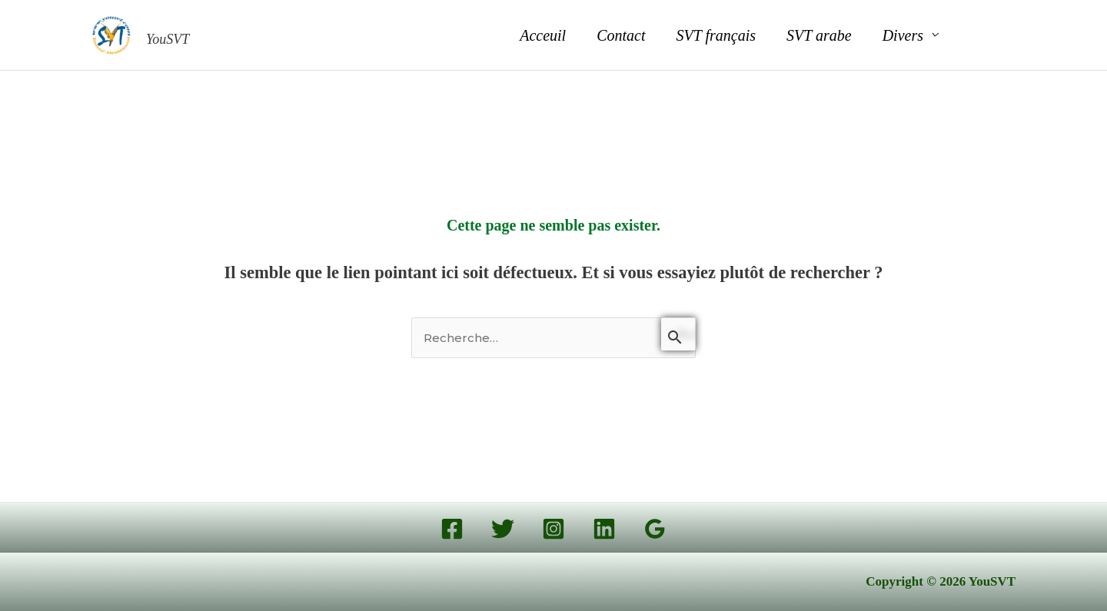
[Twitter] (502, 528)
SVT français (716, 35)
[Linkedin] (604, 528)
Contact (621, 35)
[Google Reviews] (655, 528)
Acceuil (543, 35)
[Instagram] (553, 528)
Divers (903, 35)
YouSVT (167, 39)
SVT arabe (819, 35)
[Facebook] (452, 528)
